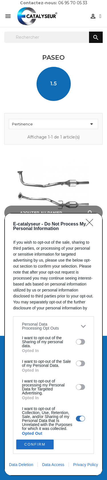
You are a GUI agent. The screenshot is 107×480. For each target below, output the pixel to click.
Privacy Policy (85, 464)
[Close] (91, 224)
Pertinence (53, 124)
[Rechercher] (53, 37)
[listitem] (53, 326)
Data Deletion (21, 464)
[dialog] (53, 344)
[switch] (80, 342)
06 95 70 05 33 (72, 2)
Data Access (53, 464)
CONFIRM (35, 444)
